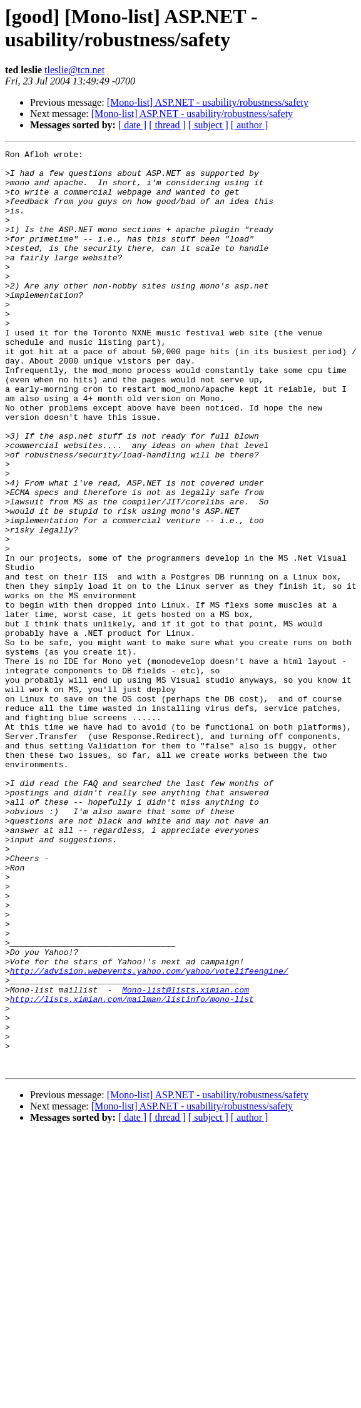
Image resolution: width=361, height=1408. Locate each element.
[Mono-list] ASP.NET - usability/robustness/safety (207, 102)
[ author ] (249, 125)
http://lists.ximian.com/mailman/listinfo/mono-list (132, 1169)
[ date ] (132, 125)
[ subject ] (208, 125)
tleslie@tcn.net (74, 69)
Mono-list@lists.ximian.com (185, 1158)
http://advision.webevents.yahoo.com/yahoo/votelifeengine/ (149, 1135)
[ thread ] (167, 125)
